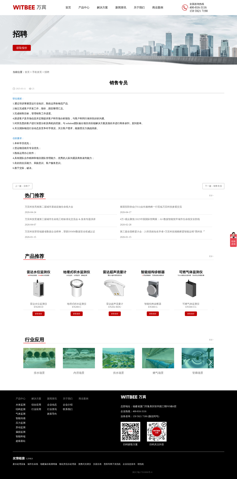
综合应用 (36, 404)
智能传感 (20, 418)
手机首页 (37, 72)
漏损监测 (20, 432)
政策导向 (52, 413)
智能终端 (20, 436)
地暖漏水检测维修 (48, 464)
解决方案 (102, 7)
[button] (210, 362)
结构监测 (20, 409)
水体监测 (20, 404)
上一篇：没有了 (22, 186)
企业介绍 (68, 404)
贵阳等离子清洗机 (112, 464)
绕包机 (141, 464)
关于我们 (139, 7)
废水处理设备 (19, 464)
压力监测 (20, 423)
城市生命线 (33, 464)
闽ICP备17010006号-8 (142, 472)
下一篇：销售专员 (213, 186)
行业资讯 (52, 409)
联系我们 (68, 409)
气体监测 (20, 413)
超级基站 (20, 441)
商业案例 (157, 7)
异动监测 (20, 427)
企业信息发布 (129, 464)
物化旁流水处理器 (67, 464)
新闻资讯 (120, 7)
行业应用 (36, 409)
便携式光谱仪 (84, 464)
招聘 (46, 72)
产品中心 (83, 7)
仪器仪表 (97, 464)
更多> (211, 195)
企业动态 (52, 404)
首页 (68, 7)
